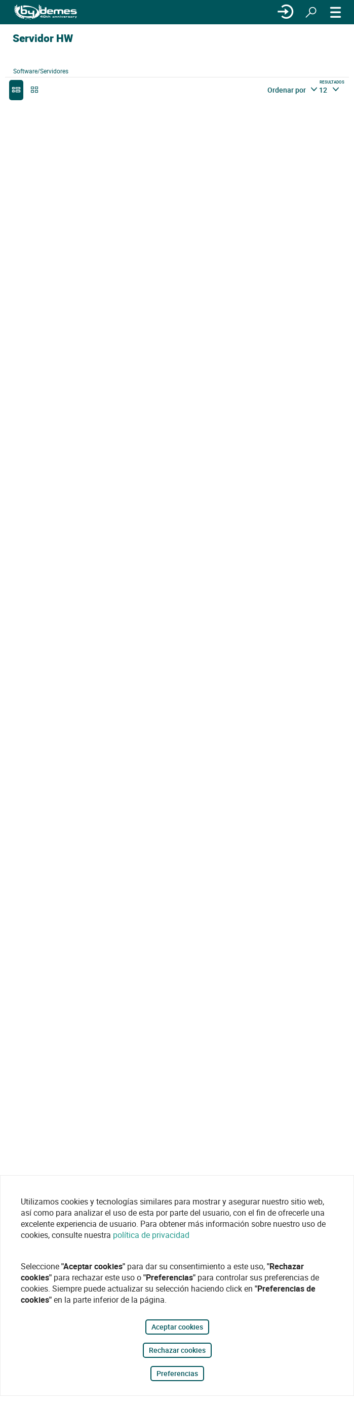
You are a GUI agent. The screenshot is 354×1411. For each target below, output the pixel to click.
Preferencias (177, 1373)
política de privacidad (151, 1234)
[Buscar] (311, 12)
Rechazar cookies (177, 1350)
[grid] (34, 90)
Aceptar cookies (177, 1327)
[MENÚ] (335, 12)
